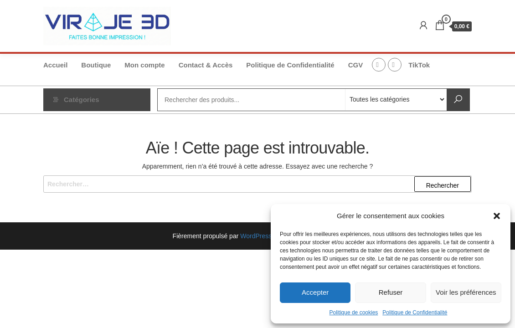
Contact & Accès (206, 65)
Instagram (395, 65)
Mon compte (144, 65)
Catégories (81, 99)
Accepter (315, 292)
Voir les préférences (466, 292)
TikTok (419, 65)
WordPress (256, 236)
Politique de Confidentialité (414, 312)
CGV (355, 65)
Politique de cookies (354, 312)
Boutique (96, 65)
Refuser (391, 292)
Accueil (55, 65)
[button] (496, 215)
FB (379, 65)
